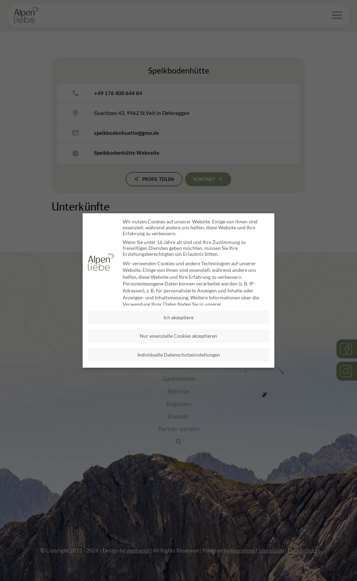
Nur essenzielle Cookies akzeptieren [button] (178, 335)
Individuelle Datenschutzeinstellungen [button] (178, 354)
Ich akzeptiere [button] (178, 317)
